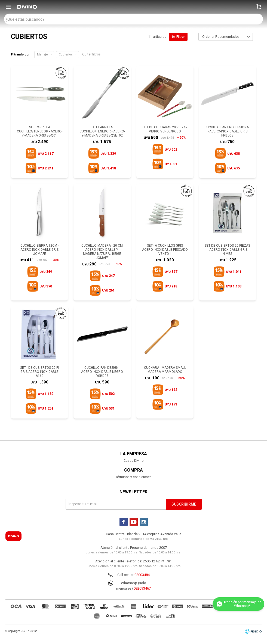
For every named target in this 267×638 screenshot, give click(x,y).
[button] (259, 6)
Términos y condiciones (133, 477)
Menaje (42, 54)
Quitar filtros (91, 54)
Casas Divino (133, 461)
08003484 (142, 575)
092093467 (142, 588)
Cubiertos (66, 54)
